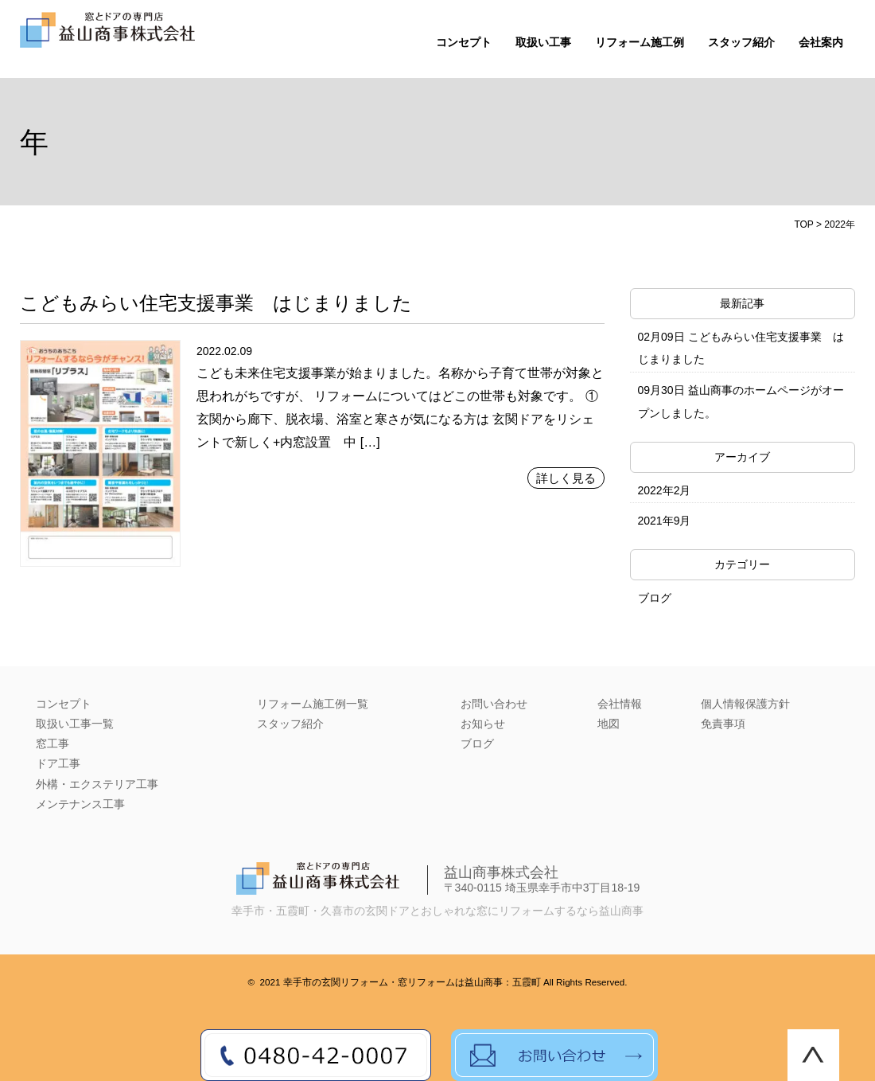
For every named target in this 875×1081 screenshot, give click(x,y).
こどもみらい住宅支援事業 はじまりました (216, 303)
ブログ (654, 597)
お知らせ (483, 723)
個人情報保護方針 (745, 703)
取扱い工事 (543, 43)
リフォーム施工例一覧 (312, 703)
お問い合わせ (494, 703)
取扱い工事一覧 (75, 723)
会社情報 (619, 703)
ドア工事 (58, 763)
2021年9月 (664, 520)
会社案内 (821, 43)
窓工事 (52, 743)
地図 (608, 723)
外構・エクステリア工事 (97, 784)
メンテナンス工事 (80, 804)
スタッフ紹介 (741, 43)
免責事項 (723, 723)
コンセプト (464, 43)
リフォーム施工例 (639, 43)
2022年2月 (664, 490)
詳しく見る (566, 478)
